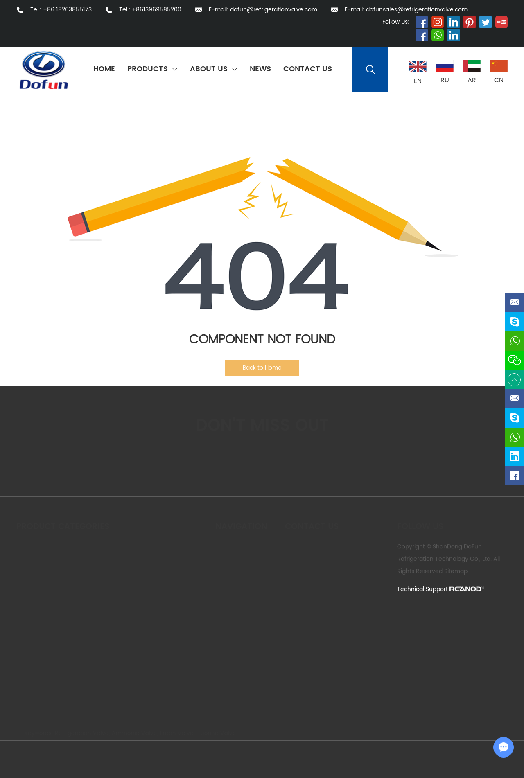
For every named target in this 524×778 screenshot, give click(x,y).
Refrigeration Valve (78, 733)
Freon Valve (173, 733)
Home (104, 69)
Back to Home (262, 367)
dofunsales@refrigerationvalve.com (417, 9)
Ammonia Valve (130, 733)
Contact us (312, 523)
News (260, 69)
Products (152, 69)
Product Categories (62, 523)
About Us (213, 69)
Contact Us (307, 69)
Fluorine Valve (212, 733)
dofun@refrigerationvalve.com (273, 9)
